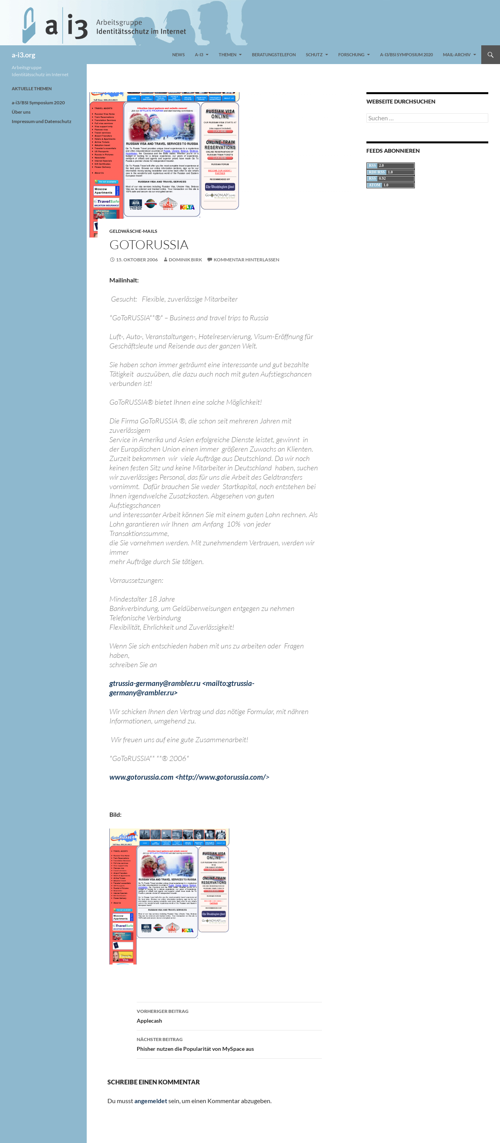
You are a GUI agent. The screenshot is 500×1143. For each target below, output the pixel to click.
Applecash (229, 1015)
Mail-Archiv (457, 54)
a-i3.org (23, 54)
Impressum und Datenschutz (41, 121)
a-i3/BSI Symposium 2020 (406, 54)
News (178, 54)
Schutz (314, 54)
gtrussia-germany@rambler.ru (154, 683)
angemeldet (150, 1100)
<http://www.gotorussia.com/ (222, 776)
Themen (227, 54)
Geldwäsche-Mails (133, 231)
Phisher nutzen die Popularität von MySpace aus (229, 1043)
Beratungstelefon (274, 54)
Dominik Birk (185, 260)
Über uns (21, 112)
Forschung (351, 54)
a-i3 (199, 54)
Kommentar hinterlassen (246, 260)
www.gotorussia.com (141, 776)
